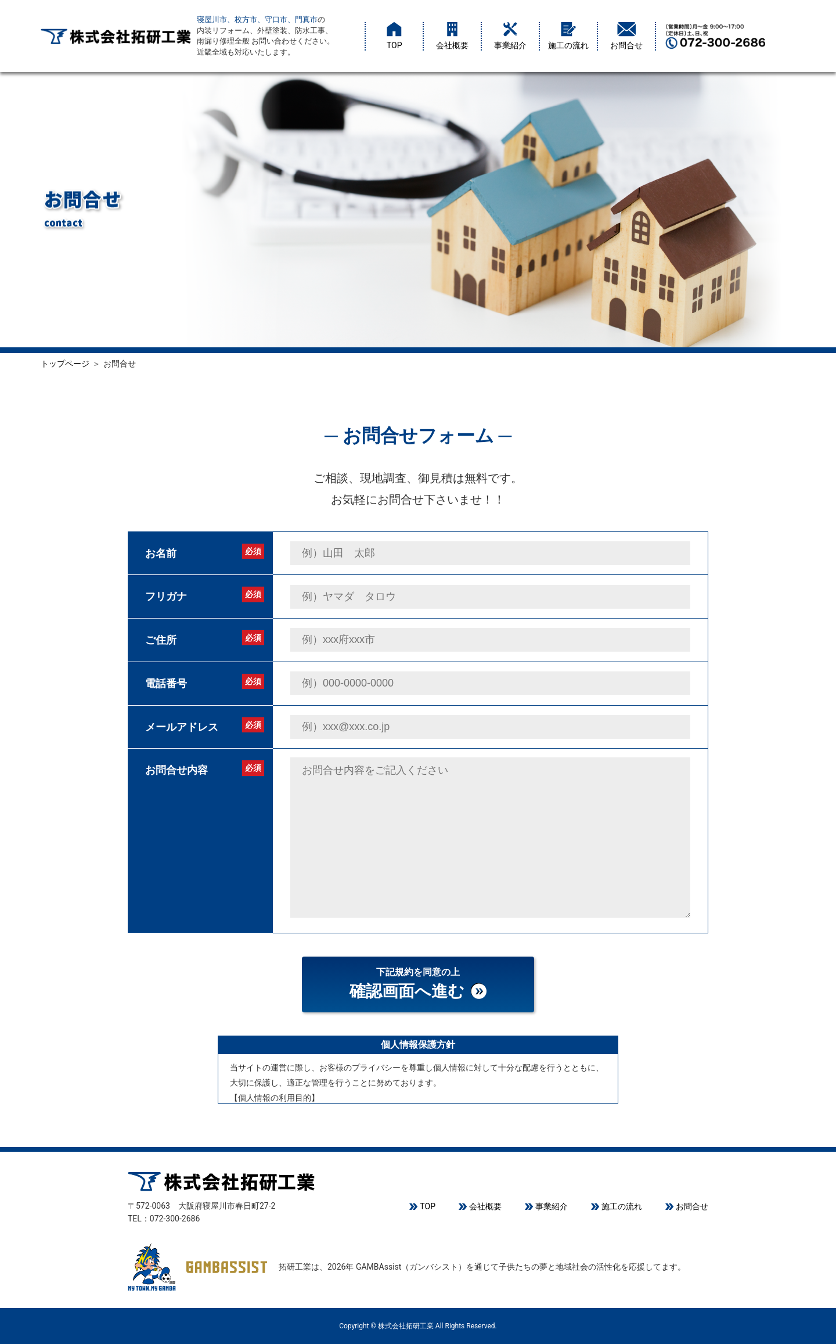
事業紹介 (510, 36)
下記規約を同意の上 (418, 985)
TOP (394, 36)
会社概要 (452, 36)
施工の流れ (568, 36)
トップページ (65, 363)
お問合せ (626, 36)
